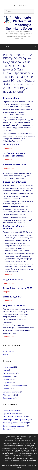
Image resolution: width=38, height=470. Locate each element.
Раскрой (6, 388)
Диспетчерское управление (15, 423)
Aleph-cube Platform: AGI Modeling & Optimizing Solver (19, 23)
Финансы (7, 379)
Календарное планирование (15, 420)
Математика (8, 395)
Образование (9, 398)
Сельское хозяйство (11, 392)
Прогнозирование (11, 413)
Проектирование (10, 410)
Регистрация (8, 351)
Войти (6, 354)
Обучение (7, 429)
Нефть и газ (8, 367)
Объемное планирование (14, 416)
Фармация (7, 382)
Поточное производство (13, 385)
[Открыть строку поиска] (35, 47)
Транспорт (7, 376)
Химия (6, 370)
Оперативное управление (14, 426)
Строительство (9, 373)
